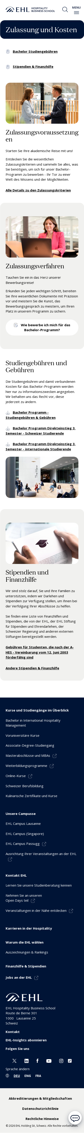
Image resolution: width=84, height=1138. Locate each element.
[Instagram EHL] (61, 1060)
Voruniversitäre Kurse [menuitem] (22, 735)
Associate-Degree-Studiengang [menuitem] (30, 745)
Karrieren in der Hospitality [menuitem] (29, 928)
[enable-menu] (76, 12)
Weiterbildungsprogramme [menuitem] (26, 765)
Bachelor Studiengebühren (35, 51)
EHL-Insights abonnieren (26, 1040)
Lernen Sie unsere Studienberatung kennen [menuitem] (39, 885)
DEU (17, 1076)
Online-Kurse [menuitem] (16, 775)
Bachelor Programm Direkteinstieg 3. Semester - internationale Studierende (40, 446)
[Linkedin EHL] (26, 1060)
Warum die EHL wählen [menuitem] (24, 942)
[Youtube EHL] (49, 1060)
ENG (27, 1076)
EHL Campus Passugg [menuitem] (23, 843)
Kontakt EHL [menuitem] (16, 875)
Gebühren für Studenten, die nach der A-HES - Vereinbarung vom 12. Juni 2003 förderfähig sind (40, 652)
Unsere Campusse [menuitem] (21, 813)
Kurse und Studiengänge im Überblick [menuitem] (37, 710)
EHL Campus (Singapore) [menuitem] (25, 833)
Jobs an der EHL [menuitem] (19, 977)
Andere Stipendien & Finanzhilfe (32, 668)
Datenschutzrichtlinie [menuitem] (40, 1108)
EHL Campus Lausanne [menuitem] (23, 823)
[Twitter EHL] (14, 1060)
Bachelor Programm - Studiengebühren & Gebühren (31, 415)
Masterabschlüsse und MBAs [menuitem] (28, 755)
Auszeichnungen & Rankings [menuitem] (27, 952)
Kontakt (13, 1031)
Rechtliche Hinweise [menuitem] (42, 1118)
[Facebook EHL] (37, 1060)
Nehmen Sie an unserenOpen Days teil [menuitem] (24, 898)
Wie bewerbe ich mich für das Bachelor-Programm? (45, 327)
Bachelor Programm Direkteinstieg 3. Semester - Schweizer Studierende (40, 431)
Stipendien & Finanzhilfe (33, 66)
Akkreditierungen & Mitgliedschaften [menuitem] (40, 1098)
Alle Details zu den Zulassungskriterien (38, 190)
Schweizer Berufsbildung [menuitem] (24, 786)
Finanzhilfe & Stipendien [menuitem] (26, 966)
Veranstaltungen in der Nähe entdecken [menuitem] (36, 910)
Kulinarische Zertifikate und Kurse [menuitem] (31, 796)
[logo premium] (30, 9)
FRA (38, 1076)
